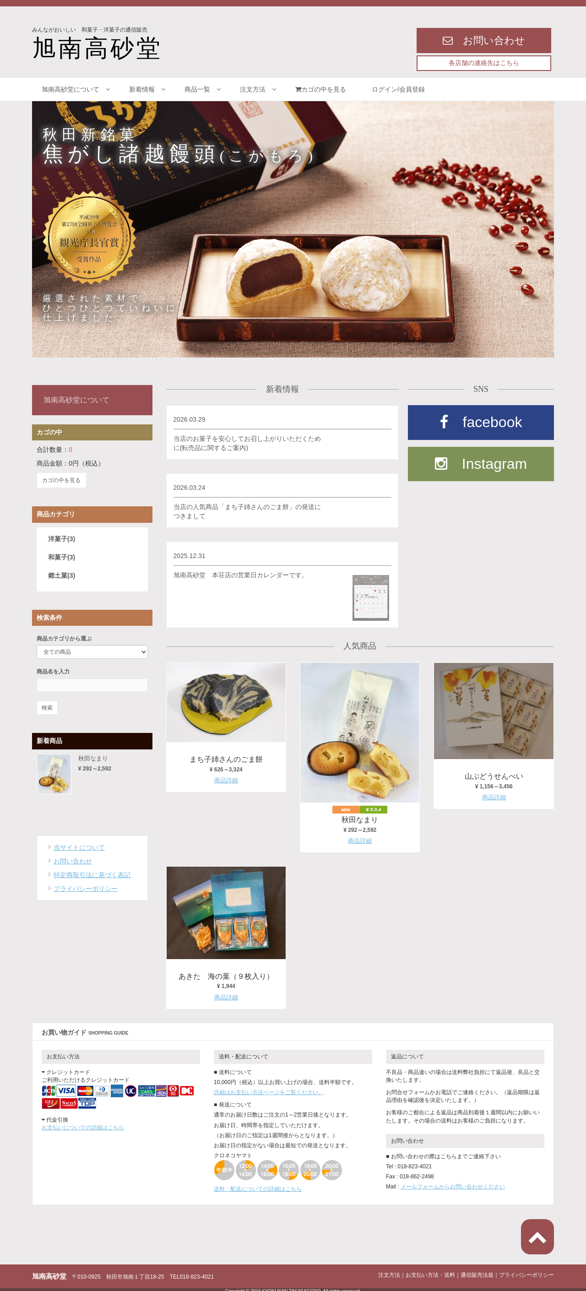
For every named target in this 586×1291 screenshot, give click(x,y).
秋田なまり (360, 819)
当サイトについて (79, 845)
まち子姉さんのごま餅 (226, 758)
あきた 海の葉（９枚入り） (226, 973)
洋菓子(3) (61, 536)
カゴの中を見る (324, 89)
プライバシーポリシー (86, 886)
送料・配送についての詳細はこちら (258, 1185)
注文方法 (258, 89)
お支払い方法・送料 (430, 1272)
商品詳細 (226, 779)
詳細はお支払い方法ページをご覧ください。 (269, 1088)
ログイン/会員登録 (398, 89)
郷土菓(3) (61, 573)
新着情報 (147, 89)
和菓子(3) (61, 555)
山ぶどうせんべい (494, 775)
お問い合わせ (73, 859)
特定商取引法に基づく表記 (92, 873)
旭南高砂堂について (76, 89)
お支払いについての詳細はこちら (83, 1124)
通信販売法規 (477, 1272)
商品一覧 (202, 89)
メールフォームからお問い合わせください (453, 1183)
